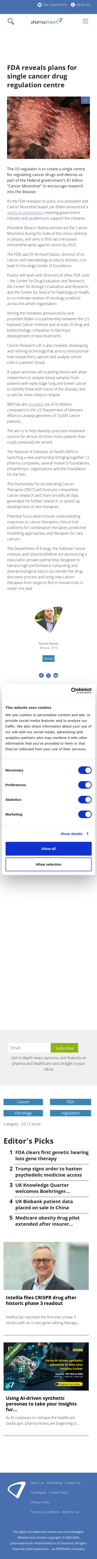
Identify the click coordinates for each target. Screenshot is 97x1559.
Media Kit (83, 4)
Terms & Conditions (45, 1512)
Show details (72, 833)
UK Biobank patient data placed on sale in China (44, 1204)
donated (36, 404)
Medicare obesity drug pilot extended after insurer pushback (47, 1224)
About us (37, 1482)
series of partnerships (25, 212)
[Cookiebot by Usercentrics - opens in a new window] (71, 691)
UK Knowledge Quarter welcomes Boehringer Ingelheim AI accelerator (44, 1191)
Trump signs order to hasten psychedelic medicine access (48, 1171)
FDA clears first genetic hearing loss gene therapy (52, 1155)
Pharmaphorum (16, 1489)
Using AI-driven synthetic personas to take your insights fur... (41, 1403)
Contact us (73, 1482)
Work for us (70, 1512)
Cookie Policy (58, 1492)
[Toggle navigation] (12, 21)
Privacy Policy (40, 1502)
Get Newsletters (55, 4)
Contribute (38, 1492)
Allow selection (48, 864)
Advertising (54, 1482)
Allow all (48, 849)
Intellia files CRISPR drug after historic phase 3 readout (41, 1300)
